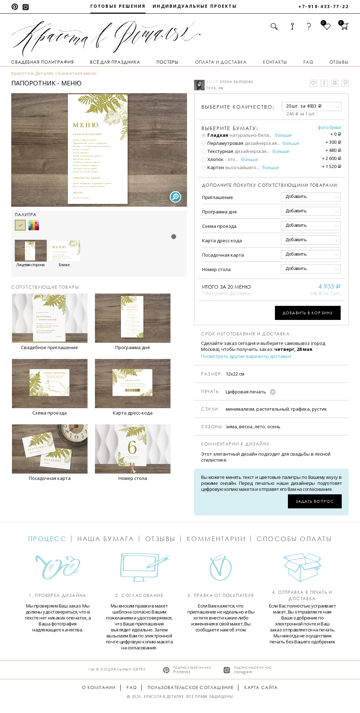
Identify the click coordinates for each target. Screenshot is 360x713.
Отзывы (339, 62)
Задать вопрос (315, 501)
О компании (99, 687)
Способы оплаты (294, 538)
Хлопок (212, 159)
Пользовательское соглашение (190, 687)
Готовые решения (118, 6)
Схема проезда (219, 226)
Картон (212, 167)
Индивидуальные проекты (195, 6)
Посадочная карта (223, 255)
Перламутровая (222, 143)
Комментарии (216, 538)
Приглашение (217, 197)
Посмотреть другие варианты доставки (246, 356)
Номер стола (216, 269)
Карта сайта (261, 687)
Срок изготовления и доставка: (246, 334)
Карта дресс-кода (222, 240)
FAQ (308, 62)
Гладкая (214, 135)
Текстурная (217, 151)
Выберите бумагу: (229, 128)
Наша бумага (105, 538)
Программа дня (219, 211)
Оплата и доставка (221, 62)
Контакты (275, 62)
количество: (238, 107)
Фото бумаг (329, 127)
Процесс (47, 538)
